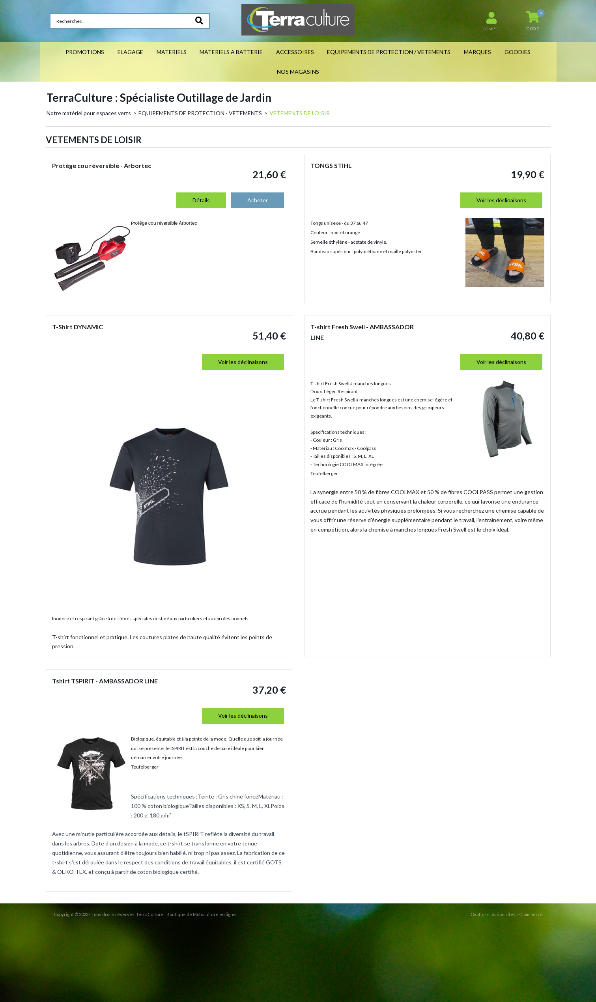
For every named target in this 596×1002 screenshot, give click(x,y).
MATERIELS (172, 52)
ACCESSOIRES (295, 52)
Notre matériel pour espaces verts (89, 113)
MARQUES (477, 52)
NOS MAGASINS (298, 71)
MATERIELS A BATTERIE (231, 52)
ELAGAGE (130, 52)
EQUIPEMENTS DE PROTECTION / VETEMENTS (388, 52)
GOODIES (517, 52)
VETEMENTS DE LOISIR (299, 113)
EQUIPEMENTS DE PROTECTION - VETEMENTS (200, 113)
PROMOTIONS (84, 52)
